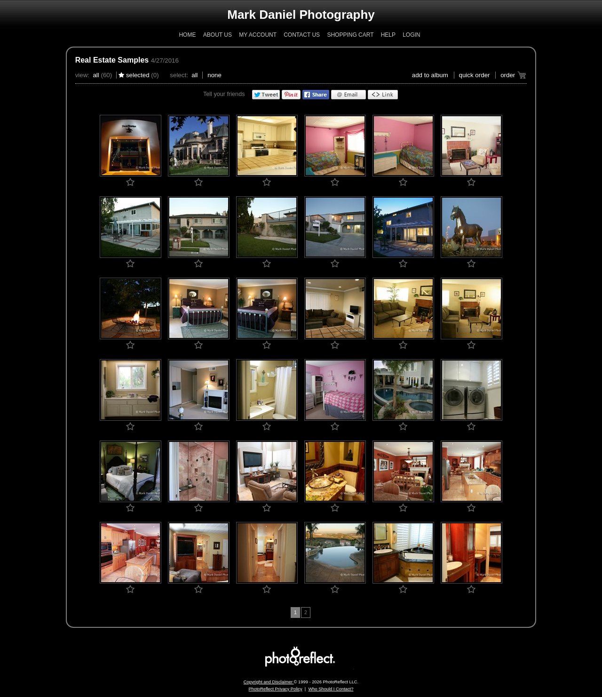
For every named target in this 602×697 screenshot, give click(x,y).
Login (411, 35)
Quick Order (474, 75)
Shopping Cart (350, 35)
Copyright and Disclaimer (269, 682)
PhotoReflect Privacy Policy (275, 689)
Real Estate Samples (112, 60)
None (214, 75)
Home (187, 35)
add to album (430, 75)
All (96, 75)
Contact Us (302, 35)
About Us (217, 35)
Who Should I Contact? (330, 689)
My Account (258, 35)
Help (388, 35)
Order (507, 75)
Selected (138, 75)
